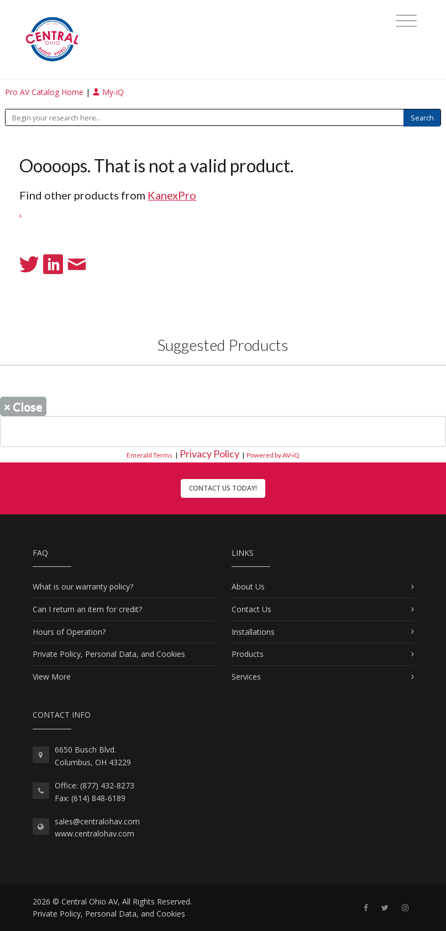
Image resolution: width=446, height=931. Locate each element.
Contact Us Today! (223, 488)
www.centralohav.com (94, 833)
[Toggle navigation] (406, 21)
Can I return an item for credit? (87, 609)
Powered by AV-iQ (273, 455)
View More (52, 676)
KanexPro (172, 195)
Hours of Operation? (69, 632)
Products (248, 654)
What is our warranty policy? (83, 586)
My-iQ (108, 92)
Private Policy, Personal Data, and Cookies (109, 654)
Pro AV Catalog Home (45, 92)
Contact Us (251, 609)
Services (246, 676)
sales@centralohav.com (97, 821)
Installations (253, 632)
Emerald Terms (149, 455)
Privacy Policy (209, 454)
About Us (248, 586)
